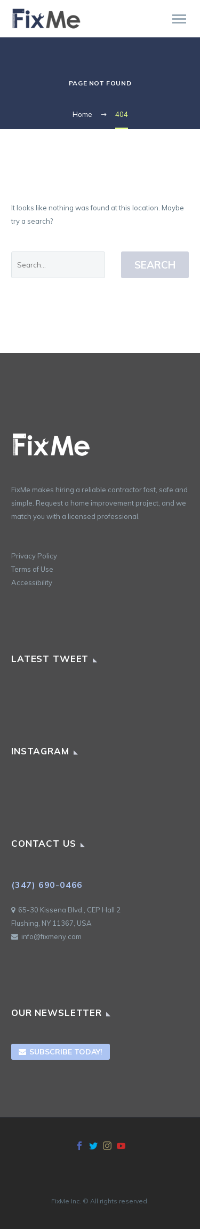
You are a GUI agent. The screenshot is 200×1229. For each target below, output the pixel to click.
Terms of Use (32, 569)
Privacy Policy (34, 556)
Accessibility (31, 582)
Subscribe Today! (60, 1052)
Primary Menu (179, 18)
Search (154, 264)
